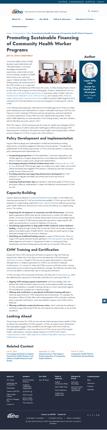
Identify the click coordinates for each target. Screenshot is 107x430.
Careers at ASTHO (13, 392)
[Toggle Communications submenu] (28, 27)
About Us (10, 377)
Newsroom (91, 383)
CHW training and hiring (56, 239)
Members (26, 377)
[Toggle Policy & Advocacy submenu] (72, 19)
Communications (19, 33)
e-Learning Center (73, 1)
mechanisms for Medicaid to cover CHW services (27, 95)
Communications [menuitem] (19, 27)
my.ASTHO (88, 1)
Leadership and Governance (12, 384)
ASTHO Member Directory (28, 381)
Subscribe (90, 390)
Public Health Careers (11, 396)
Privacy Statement (74, 419)
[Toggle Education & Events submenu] (95, 19)
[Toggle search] (94, 11)
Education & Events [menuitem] (85, 19)
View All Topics (44, 380)
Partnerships (11, 388)
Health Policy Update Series (59, 395)
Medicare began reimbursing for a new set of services (39, 97)
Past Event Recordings (75, 383)
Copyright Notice (55, 419)
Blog (28, 33)
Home (9, 33)
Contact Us (100, 1)
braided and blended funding (41, 198)
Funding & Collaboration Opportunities (27, 387)
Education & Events (75, 378)
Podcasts (90, 387)
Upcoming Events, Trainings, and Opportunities (77, 389)
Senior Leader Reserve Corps (28, 399)
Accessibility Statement (35, 419)
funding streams (63, 275)
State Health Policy (61, 387)
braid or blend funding (46, 203)
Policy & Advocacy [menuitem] (62, 19)
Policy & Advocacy (58, 378)
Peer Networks (28, 403)
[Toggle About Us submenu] (22, 19)
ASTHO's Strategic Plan (13, 401)
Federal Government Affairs (61, 383)
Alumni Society (27, 395)
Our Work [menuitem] (43, 19)
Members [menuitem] (30, 19)
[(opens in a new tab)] (88, 415)
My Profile (58, 1)
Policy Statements (61, 390)
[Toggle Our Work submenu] (50, 19)
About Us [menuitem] (16, 19)
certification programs (15, 260)
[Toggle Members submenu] (36, 19)
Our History (10, 380)
